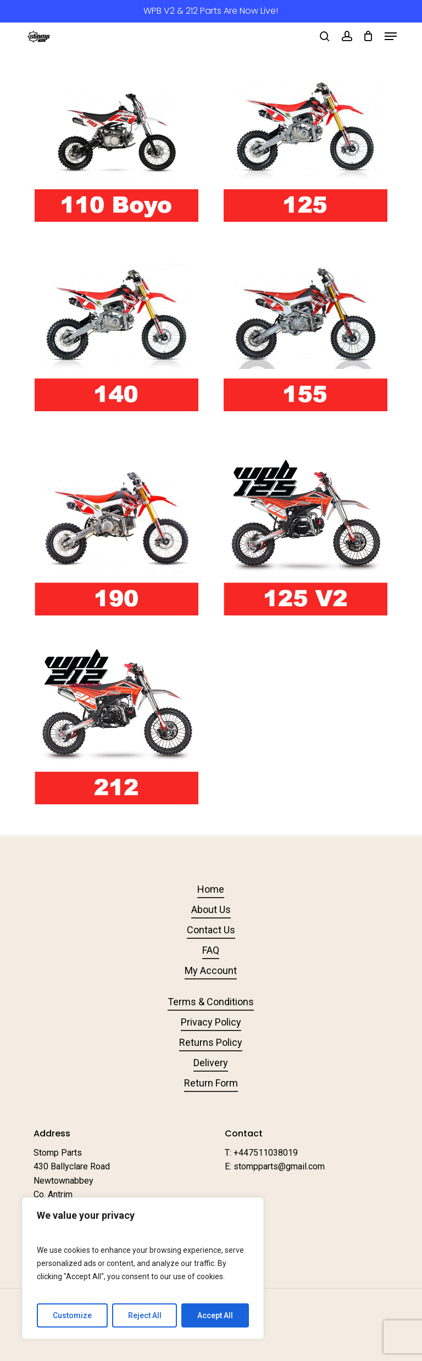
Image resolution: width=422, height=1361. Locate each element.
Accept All (215, 1315)
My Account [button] (211, 970)
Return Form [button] (211, 1083)
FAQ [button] (210, 950)
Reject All (145, 1315)
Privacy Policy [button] (211, 1022)
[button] (391, 36)
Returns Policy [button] (210, 1042)
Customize (72, 1315)
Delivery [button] (210, 1062)
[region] (143, 1268)
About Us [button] (211, 909)
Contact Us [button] (211, 930)
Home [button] (210, 889)
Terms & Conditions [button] (211, 1001)
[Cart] (368, 36)
